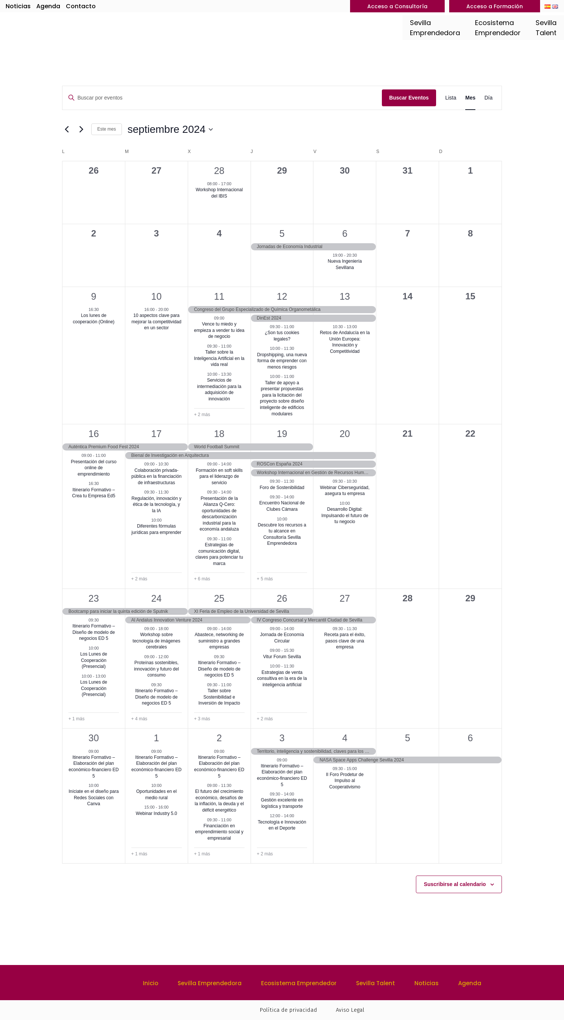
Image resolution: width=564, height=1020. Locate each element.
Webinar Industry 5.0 (156, 813)
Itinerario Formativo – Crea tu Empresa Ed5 (93, 493)
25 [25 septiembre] (219, 598)
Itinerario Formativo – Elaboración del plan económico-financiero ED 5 (93, 767)
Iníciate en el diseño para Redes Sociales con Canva (93, 797)
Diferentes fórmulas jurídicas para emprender (156, 529)
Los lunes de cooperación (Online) (93, 318)
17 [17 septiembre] (156, 433)
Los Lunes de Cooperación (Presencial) (93, 660)
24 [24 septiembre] (156, 598)
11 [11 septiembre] (219, 296)
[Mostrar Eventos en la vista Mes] (470, 98)
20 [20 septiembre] (345, 433)
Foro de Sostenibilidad (282, 487)
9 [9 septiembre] (93, 296)
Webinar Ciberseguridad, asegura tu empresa (345, 491)
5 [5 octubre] (407, 738)
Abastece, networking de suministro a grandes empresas (218, 641)
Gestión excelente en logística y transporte (282, 803)
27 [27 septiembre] (345, 598)
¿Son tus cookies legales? (282, 336)
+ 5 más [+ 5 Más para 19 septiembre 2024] (265, 578)
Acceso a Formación (494, 6)
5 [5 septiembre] (282, 233)
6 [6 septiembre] (344, 233)
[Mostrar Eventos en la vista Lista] (450, 98)
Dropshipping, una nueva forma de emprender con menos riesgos (282, 361)
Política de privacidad (288, 1010)
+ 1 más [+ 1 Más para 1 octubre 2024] (139, 853)
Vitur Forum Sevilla (282, 656)
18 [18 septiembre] (219, 433)
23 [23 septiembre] (94, 598)
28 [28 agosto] (219, 170)
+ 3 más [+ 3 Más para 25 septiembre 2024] (202, 718)
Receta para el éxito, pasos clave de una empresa (344, 641)
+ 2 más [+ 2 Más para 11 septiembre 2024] (202, 414)
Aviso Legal (350, 1010)
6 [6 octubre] (470, 738)
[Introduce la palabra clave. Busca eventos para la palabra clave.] (222, 98)
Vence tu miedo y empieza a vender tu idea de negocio (219, 330)
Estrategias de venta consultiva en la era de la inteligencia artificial (282, 678)
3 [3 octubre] (282, 738)
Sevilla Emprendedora (210, 983)
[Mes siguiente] (81, 129)
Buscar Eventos (409, 98)
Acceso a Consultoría (397, 6)
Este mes (106, 129)
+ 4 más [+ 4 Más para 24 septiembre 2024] (139, 718)
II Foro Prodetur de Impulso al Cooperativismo (345, 781)
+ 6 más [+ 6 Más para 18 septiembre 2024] (202, 578)
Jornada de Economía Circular (282, 638)
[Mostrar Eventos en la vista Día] (488, 98)
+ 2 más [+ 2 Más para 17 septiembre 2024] (139, 578)
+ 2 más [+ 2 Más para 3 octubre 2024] (265, 853)
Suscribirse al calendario (455, 884)
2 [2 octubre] (219, 738)
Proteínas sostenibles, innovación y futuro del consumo (156, 669)
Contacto (81, 6)
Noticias (18, 6)
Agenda (48, 6)
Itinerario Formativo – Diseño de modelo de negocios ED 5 (94, 632)
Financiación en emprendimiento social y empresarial (219, 832)
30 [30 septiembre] (94, 738)
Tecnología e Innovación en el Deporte (282, 825)
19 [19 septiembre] (282, 433)
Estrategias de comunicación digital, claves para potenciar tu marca (219, 554)
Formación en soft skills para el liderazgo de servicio (219, 476)
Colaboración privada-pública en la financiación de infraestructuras (156, 476)
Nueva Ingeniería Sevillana (345, 264)
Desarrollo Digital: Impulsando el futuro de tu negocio (344, 515)
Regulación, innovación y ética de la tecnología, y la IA (156, 504)
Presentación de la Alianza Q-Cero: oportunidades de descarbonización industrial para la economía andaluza (219, 514)
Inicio (150, 983)
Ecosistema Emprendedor (299, 983)
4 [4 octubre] (344, 738)
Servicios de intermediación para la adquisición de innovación (219, 389)
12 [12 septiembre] (282, 296)
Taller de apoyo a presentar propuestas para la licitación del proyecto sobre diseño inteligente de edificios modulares (282, 398)
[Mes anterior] (66, 129)
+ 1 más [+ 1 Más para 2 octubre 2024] (202, 853)
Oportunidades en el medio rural (156, 794)
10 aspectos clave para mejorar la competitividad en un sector (156, 321)
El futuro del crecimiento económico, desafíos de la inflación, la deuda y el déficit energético (218, 801)
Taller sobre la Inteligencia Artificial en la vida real (219, 358)
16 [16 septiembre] (94, 433)
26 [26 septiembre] (282, 598)
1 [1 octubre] (156, 738)
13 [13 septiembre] (345, 296)
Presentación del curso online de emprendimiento (93, 468)
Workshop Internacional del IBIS (219, 193)
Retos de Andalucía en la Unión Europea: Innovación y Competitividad (345, 342)
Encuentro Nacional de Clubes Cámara (281, 506)
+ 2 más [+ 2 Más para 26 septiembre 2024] (265, 718)
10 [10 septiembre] (156, 296)
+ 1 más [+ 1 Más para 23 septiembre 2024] (76, 718)
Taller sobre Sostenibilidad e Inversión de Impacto (219, 697)
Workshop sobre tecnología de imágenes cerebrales (156, 641)
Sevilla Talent (375, 983)
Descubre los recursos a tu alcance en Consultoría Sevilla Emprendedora (282, 534)
